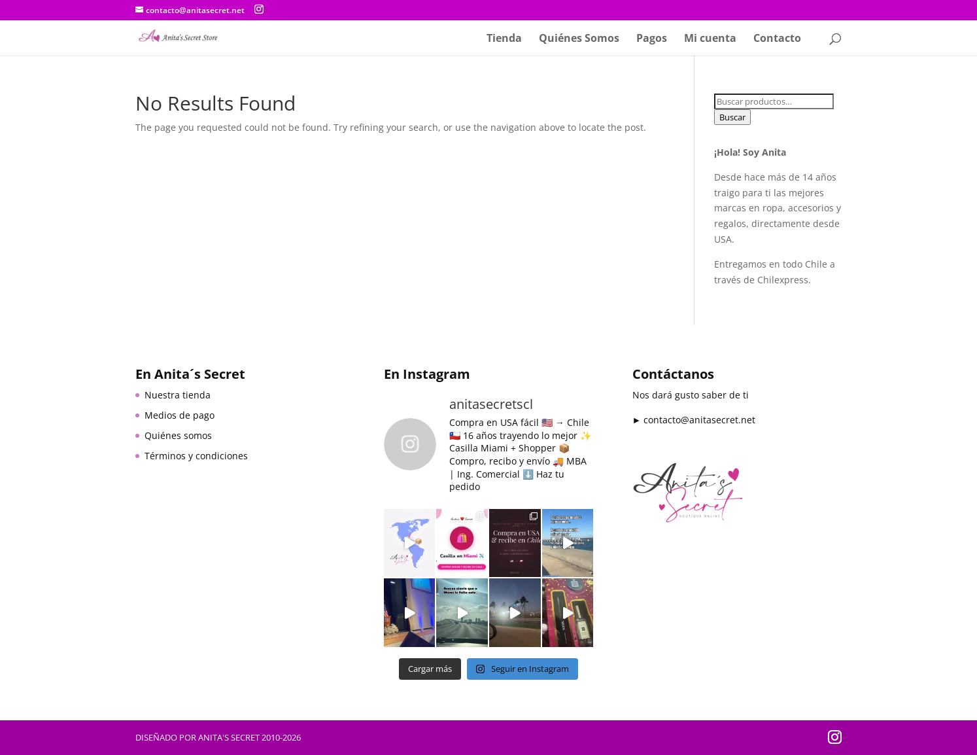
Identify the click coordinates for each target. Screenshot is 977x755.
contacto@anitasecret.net (699, 419)
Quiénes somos (178, 435)
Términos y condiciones (196, 455)
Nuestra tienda (178, 395)
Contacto (777, 39)
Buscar (732, 117)
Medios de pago (179, 415)
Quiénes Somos (579, 39)
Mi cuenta (710, 39)
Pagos (651, 39)
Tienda (504, 39)
